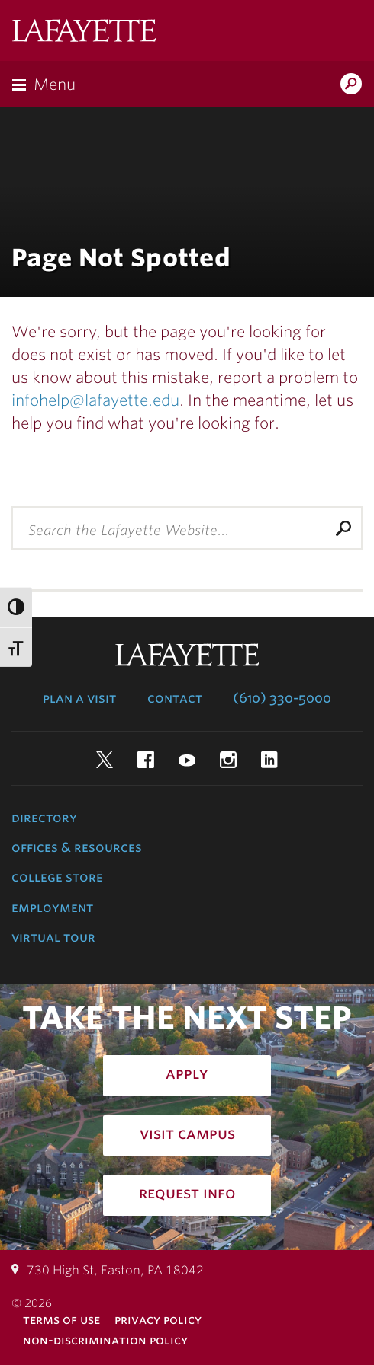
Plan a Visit (79, 698)
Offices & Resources (76, 847)
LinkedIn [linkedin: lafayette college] (269, 760)
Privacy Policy (158, 1319)
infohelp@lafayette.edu (95, 400)
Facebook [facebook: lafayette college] (146, 760)
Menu (55, 84)
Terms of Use (61, 1319)
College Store (57, 877)
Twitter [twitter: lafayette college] (105, 760)
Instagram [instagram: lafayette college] (228, 760)
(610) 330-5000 (282, 698)
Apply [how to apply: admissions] (187, 1073)
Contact (174, 698)
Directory (44, 817)
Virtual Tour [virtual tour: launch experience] (53, 937)
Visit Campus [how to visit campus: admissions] (187, 1133)
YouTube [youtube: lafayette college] (187, 760)
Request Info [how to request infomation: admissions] (187, 1193)
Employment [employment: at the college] (52, 907)
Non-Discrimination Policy (105, 1340)
